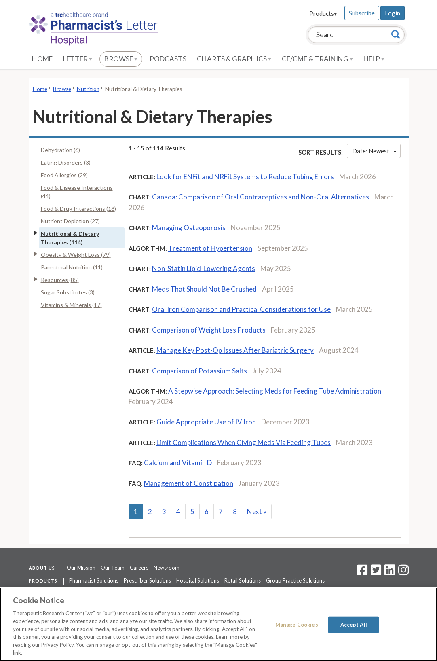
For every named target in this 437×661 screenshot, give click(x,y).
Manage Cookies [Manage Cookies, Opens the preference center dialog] (296, 624)
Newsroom (166, 567)
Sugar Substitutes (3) (68, 292)
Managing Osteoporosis (189, 227)
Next (256, 511)
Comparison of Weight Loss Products (209, 330)
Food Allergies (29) (64, 175)
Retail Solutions (242, 580)
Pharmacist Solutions (93, 580)
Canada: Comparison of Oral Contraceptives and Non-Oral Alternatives (260, 197)
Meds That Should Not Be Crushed (204, 289)
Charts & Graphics (234, 59)
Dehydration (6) (60, 149)
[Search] (396, 34)
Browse (120, 59)
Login (392, 13)
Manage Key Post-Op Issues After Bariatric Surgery (235, 350)
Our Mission (81, 567)
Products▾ (323, 13)
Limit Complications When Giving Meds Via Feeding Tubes (243, 442)
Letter (77, 59)
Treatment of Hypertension (210, 248)
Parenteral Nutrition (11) (72, 267)
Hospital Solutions (197, 580)
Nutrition (88, 89)
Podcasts (168, 59)
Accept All (353, 624)
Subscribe (362, 13)
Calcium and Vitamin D (178, 462)
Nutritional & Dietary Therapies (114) (70, 238)
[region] (218, 624)
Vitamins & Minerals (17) (71, 304)
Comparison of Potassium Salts (199, 371)
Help (373, 59)
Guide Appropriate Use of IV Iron (206, 421)
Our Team (113, 567)
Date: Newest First (376, 151)
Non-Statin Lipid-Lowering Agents (203, 268)
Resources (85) (60, 279)
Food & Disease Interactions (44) (77, 191)
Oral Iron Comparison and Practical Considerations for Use (241, 309)
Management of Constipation (188, 483)
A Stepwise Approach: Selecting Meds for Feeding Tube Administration (274, 391)
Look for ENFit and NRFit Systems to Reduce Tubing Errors (245, 176)
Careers (139, 567)
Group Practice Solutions (295, 580)
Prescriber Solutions (147, 580)
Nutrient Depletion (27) (70, 221)
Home (42, 59)
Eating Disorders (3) (66, 162)
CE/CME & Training (317, 59)
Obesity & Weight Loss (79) (76, 254)
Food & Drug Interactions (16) (78, 208)
